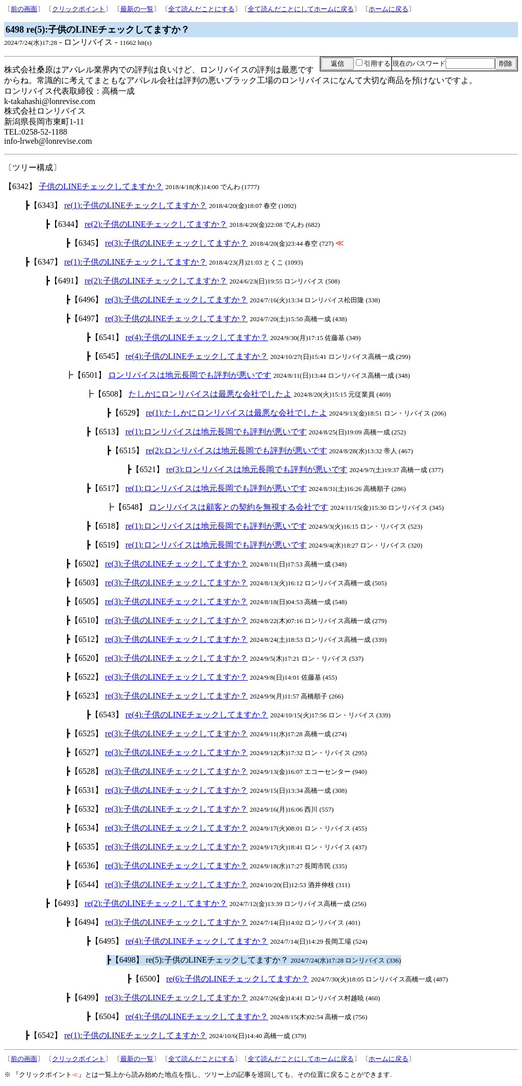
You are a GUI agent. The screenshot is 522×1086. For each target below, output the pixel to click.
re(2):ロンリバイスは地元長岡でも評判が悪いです (236, 450)
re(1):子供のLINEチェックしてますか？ (135, 205)
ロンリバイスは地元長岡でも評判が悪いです (189, 375)
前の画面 (24, 9)
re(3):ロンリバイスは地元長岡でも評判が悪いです (257, 469)
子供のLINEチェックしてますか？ (101, 186)
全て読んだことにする (201, 9)
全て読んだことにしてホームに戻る (301, 9)
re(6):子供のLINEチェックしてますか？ (237, 978)
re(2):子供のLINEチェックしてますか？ (156, 224)
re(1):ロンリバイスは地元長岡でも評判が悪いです (216, 431)
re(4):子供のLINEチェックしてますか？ (196, 337)
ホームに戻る (388, 9)
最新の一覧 (136, 9)
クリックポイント (78, 9)
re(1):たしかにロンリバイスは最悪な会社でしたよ (236, 412)
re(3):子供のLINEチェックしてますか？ (176, 243)
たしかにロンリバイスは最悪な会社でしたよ (210, 394)
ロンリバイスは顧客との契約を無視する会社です (238, 507)
